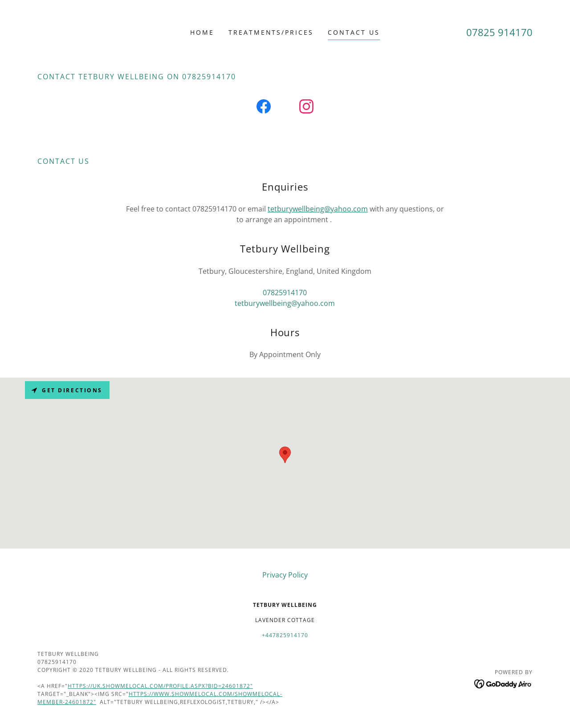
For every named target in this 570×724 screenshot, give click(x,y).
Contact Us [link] (354, 32)
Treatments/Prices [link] (271, 32)
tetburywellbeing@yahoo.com (318, 209)
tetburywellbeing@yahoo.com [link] (285, 303)
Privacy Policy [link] (285, 575)
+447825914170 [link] (285, 635)
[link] (263, 108)
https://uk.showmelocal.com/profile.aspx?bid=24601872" (160, 686)
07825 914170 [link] (499, 32)
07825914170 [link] (285, 292)
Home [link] (202, 32)
